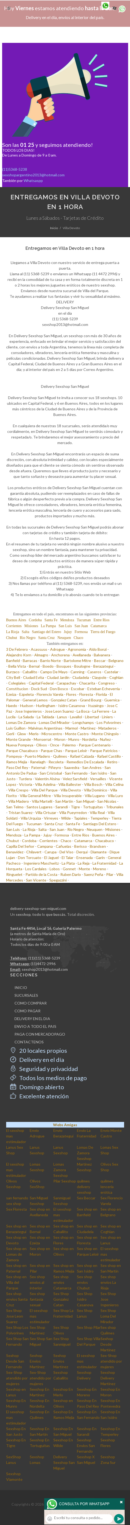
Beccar (100, 660)
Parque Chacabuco (22, 750)
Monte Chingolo (105, 733)
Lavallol (76, 717)
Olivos (41, 745)
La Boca (83, 711)
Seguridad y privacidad (44, 1068)
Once (54, 745)
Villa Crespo (18, 790)
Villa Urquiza (31, 818)
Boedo (48, 666)
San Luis (65, 626)
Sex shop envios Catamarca (62, 1282)
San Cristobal (51, 773)
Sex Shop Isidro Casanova (85, 1299)
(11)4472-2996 (43, 963)
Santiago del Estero (46, 632)
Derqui (82, 852)
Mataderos (107, 728)
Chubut (11, 638)
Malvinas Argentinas (45, 728)
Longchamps (83, 722)
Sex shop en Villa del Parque (16, 1282)
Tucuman (84, 620)
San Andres (92, 767)
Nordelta (89, 739)
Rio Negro (28, 638)
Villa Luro (115, 795)
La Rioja (12, 632)
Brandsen (98, 846)
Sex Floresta (16, 1209)
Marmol (71, 728)
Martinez (88, 728)
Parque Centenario (95, 745)
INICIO (20, 987)
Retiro (112, 762)
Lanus (62, 717)
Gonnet (69, 868)
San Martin (64, 801)
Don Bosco (59, 688)
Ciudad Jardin (58, 677)
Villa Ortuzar (45, 812)
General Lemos (35, 700)
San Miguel (85, 801)
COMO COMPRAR (30, 1003)
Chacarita (87, 683)
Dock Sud (39, 688)
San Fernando (76, 773)
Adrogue (57, 649)
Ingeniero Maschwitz (41, 863)
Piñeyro (54, 767)
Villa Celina (114, 784)
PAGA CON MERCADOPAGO (39, 1034)
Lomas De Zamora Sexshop (85, 1153)
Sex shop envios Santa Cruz (17, 1299)
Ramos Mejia (16, 762)
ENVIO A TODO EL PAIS (35, 1026)
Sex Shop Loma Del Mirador (108, 1316)
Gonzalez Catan (64, 700)
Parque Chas (51, 750)
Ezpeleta (26, 694)
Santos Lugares (40, 807)
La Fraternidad (104, 863)
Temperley (99, 818)
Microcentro (52, 733)
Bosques (64, 666)
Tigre (75, 807)
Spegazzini (58, 880)
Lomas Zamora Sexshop (60, 1170)
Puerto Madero (37, 756)
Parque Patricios (104, 750)
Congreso (106, 683)
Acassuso (39, 649)
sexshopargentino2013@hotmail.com (33, 175)
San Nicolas (106, 801)
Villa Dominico (95, 790)
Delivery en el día (37, 1059)
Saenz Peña (93, 874)
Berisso (80, 846)
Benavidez (14, 852)
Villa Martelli (42, 801)
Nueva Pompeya (19, 745)
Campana (45, 846)
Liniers (107, 717)
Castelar (111, 671)
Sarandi (61, 807)
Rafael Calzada (82, 756)
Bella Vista (17, 666)
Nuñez (105, 739)
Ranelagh (38, 762)
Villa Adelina (45, 784)
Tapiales (80, 818)
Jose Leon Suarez (59, 711)
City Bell (13, 677)
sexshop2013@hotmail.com (45, 969)
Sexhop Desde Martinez (108, 1344)
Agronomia (77, 649)
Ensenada (84, 857)
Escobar (77, 688)
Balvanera (102, 655)
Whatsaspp (33, 180)
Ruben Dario (70, 874)
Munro (73, 739)
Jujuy (68, 632)
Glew (21, 733)
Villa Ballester (69, 784)
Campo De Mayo (54, 671)
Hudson (26, 705)
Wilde (66, 818)
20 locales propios (38, 1050)
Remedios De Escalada (85, 762)
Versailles (98, 778)
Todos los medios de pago (48, 1077)
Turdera (25, 778)
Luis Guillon (15, 728)
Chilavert (34, 852)
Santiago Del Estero (99, 823)
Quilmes (60, 756)
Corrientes (14, 626)
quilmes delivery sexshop (84, 1187)
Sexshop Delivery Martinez (108, 1378)
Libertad (92, 717)
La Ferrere (100, 711)
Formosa (81, 632)
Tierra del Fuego (102, 632)
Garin (100, 857)
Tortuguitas (93, 807)
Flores (71, 694)
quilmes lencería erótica (107, 1187)
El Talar (67, 857)
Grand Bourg (90, 700)
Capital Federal (41, 683)
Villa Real (97, 812)
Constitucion (17, 688)
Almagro (41, 655)
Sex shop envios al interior (37, 1282)
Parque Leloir (76, 750)
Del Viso (66, 852)
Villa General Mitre (35, 795)
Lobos (55, 868)
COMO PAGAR (27, 1011)
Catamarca (99, 626)
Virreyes (51, 818)
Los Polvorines (109, 722)
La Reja (84, 863)
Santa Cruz (46, 638)
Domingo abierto (37, 1087)
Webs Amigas (65, 1124)
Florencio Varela (50, 694)
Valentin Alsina (47, 778)
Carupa (50, 852)
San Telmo (15, 807)
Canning (77, 671)
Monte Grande (18, 739)
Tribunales (115, 807)
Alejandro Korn (18, 655)
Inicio (54, 228)
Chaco (78, 638)
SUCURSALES (26, 995)
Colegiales (17, 683)
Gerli (10, 733)
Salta (25, 632)
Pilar (109, 874)
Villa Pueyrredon (73, 812)
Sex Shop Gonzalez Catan (61, 1299)
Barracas (30, 660)
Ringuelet (14, 874)
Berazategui (103, 666)
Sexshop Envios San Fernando (86, 1445)
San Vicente (36, 880)
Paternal (38, 767)
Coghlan (116, 677)
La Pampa (48, 626)
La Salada (26, 717)
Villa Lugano (95, 795)
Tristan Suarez (20, 812)
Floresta (86, 694)
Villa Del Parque (44, 790)
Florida (101, 694)
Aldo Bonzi (98, 649)
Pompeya (14, 756)
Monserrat (42, 739)
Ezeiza (11, 694)
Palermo (69, 745)
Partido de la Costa (41, 874)
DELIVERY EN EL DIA (32, 1018)
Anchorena (60, 655)
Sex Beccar (86, 1198)
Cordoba (35, 620)
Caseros (94, 671)
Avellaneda (82, 655)
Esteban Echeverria (103, 688)
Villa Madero (18, 801)
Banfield (13, 660)
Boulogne (82, 666)
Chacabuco (104, 840)
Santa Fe (51, 620)
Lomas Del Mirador (54, 722)
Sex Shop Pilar (89, 1327)
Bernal (34, 666)
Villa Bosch (93, 784)
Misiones (31, 626)
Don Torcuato (29, 857)
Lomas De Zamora (21, 722)
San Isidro (99, 773)
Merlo (34, 733)
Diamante (99, 852)
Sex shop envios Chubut (84, 1282)
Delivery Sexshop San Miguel (64, 1462)
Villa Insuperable (68, 795)
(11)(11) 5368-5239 (44, 958)
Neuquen (64, 638)
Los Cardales (36, 868)
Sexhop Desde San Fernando (15, 1361)
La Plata (68, 863)
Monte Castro (77, 733)
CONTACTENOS (29, 1042)
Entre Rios (102, 620)
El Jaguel (51, 857)
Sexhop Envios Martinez (37, 1361)
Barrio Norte (50, 660)
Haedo (11, 705)
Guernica (112, 700)
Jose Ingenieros (28, 711)
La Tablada (45, 717)
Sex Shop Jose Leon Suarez (14, 1316)
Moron (59, 739)
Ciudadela (80, 677)
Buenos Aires (16, 620)
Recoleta (56, 762)
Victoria (25, 784)
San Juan (81, 626)
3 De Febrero (17, 649)
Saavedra (71, 767)
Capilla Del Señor (20, 846)
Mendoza (67, 620)
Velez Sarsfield (75, 778)
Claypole (99, 677)
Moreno (99, 868)
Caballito (30, 671)
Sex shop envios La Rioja (108, 1282)
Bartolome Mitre (77, 660)
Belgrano (116, 660)
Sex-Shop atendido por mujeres (111, 1361)
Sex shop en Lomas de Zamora (16, 1254)
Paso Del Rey (17, 767)
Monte (84, 868)
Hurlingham (45, 705)
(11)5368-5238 (14, 169)
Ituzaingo (96, 705)
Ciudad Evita (33, 677)
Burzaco (13, 671)
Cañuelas (63, 846)
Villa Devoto (71, 790)
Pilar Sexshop (64, 1181)
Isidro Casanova (71, 705)
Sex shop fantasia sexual (37, 1299)
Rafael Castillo (109, 756)
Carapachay (66, 683)
